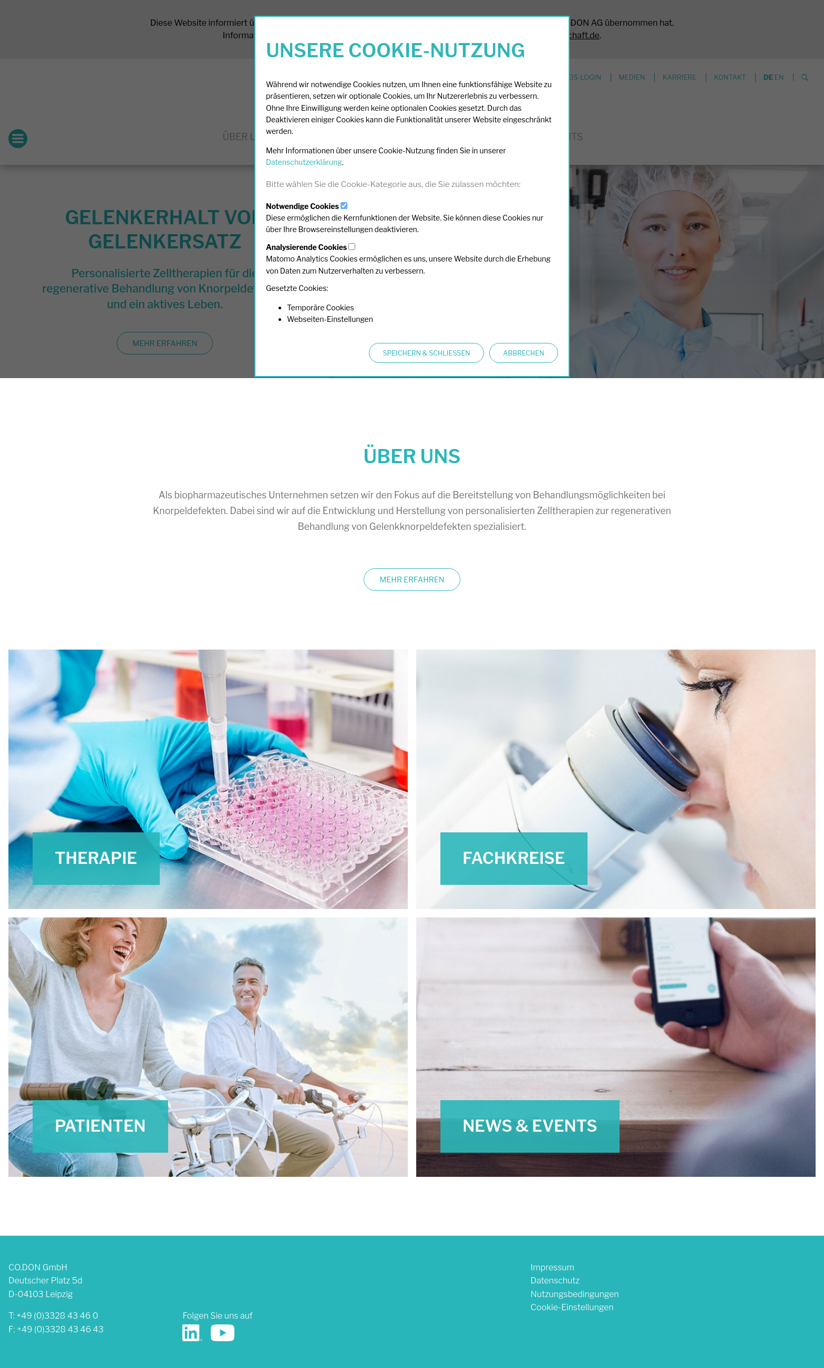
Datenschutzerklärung (304, 162)
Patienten (100, 1125)
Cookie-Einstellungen (572, 1307)
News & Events (529, 1125)
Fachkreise (513, 858)
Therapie (96, 858)
